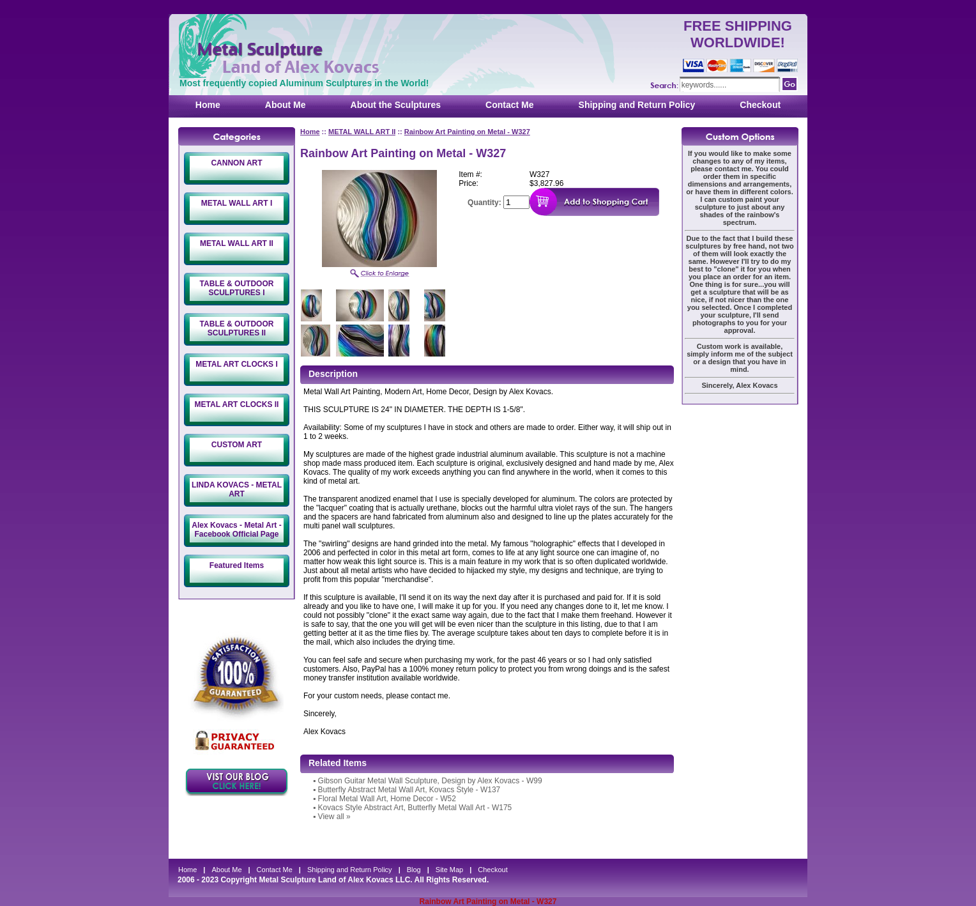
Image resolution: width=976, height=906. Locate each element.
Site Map (449, 869)
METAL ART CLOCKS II (237, 404)
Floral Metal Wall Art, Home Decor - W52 (387, 798)
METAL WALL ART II (236, 243)
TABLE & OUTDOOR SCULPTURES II (237, 328)
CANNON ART (236, 162)
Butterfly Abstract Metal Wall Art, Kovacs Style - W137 (409, 789)
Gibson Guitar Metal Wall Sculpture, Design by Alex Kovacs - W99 (430, 780)
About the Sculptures (396, 105)
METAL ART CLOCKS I (236, 364)
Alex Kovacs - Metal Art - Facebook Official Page (236, 530)
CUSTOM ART (236, 444)
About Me (285, 105)
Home (207, 105)
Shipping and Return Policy (637, 105)
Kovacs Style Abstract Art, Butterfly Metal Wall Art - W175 (415, 807)
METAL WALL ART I (237, 203)
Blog (414, 869)
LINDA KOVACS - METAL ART (237, 489)
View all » (334, 816)
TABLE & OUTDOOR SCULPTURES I (237, 288)
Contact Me (509, 105)
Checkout (760, 105)
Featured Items (237, 565)
